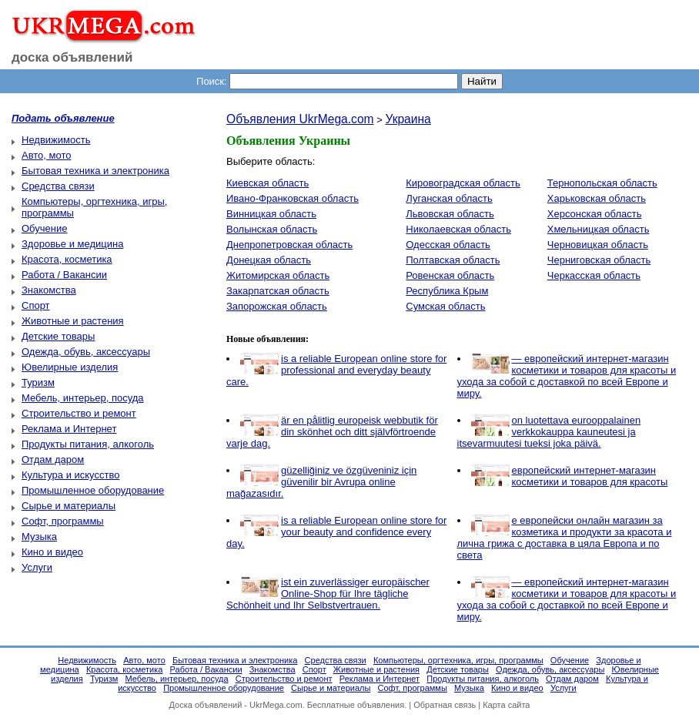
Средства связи (58, 186)
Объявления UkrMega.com (300, 119)
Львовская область (450, 214)
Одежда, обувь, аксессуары (86, 351)
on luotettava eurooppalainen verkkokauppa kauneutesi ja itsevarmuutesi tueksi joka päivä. (549, 431)
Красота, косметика (67, 259)
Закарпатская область (277, 291)
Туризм (38, 382)
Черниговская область (599, 260)
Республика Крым (447, 291)
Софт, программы (63, 521)
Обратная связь (444, 704)
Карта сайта (506, 704)
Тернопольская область (602, 183)
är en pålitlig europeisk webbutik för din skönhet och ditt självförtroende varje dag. (332, 431)
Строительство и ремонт (79, 413)
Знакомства (49, 290)
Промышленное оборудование (93, 490)
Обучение (44, 228)
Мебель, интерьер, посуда (83, 398)
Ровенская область (450, 275)
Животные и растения (73, 321)
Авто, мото (46, 155)
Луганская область (449, 198)
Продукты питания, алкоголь (88, 444)
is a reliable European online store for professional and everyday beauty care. (336, 370)
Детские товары (58, 336)
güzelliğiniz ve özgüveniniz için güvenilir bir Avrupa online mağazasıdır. (321, 481)
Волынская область (271, 229)
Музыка (39, 536)
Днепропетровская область (289, 244)
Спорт (36, 305)
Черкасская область (593, 275)
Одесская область (448, 244)
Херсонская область (594, 214)
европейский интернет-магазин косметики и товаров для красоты (590, 476)
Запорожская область (276, 306)
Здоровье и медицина (72, 244)
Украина (407, 119)
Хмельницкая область (598, 229)
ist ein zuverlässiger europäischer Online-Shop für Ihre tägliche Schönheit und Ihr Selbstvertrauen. (328, 593)
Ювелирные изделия (70, 367)
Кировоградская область (463, 183)
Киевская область (267, 183)
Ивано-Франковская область (292, 198)
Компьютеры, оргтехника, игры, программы (458, 660)
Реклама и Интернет (69, 428)
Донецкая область (268, 260)
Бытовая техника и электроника (95, 170)
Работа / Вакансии (64, 274)
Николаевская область (458, 229)
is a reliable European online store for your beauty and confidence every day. (336, 532)
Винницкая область (271, 214)
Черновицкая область (597, 244)
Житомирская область (277, 275)
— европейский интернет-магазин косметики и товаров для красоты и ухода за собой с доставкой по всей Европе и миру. (567, 376)
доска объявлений (72, 57)
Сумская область (445, 306)
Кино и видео (52, 552)
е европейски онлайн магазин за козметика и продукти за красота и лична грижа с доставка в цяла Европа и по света (564, 538)
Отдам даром (53, 459)
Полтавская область (453, 260)
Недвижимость (56, 140)
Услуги (37, 567)
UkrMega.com (275, 704)
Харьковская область (596, 198)
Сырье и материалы (68, 505)
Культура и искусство (70, 475)
